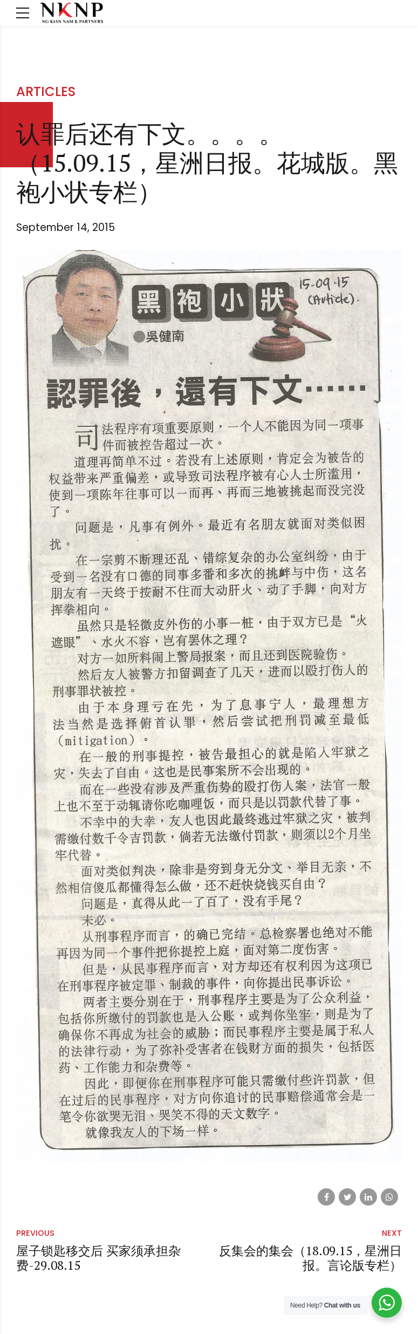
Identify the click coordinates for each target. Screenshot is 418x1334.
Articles (46, 91)
